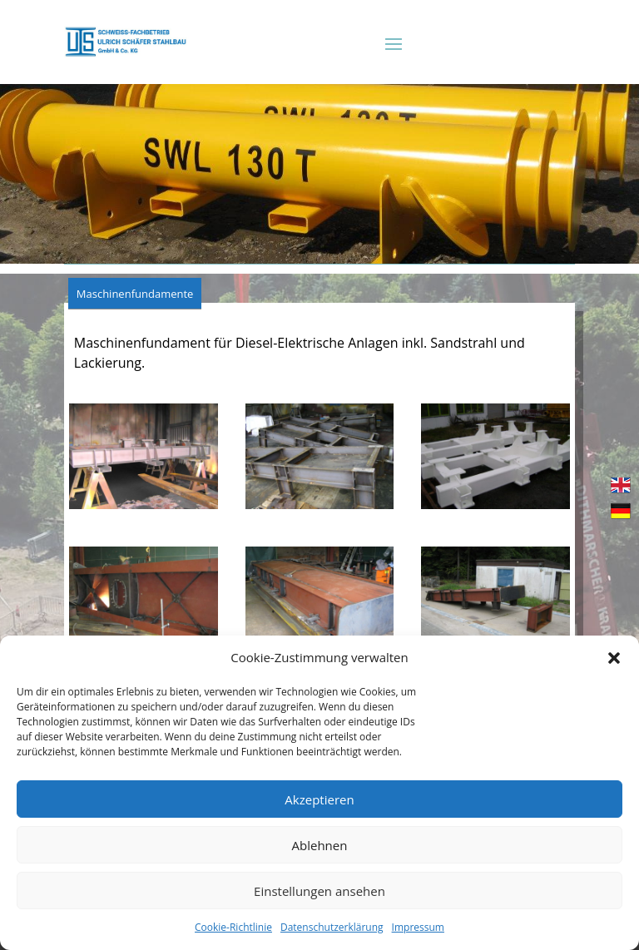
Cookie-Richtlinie (233, 927)
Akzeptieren (319, 799)
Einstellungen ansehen (319, 891)
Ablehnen (320, 845)
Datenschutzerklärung (332, 927)
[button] (614, 658)
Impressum (418, 927)
